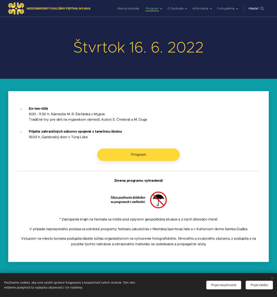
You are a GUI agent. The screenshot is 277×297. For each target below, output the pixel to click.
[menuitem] (126, 8)
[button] (256, 8)
